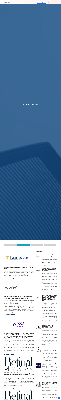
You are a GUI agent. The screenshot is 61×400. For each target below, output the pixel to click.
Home (15, 2)
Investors (54, 2)
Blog (49, 2)
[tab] (10, 245)
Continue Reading (9, 278)
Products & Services (30, 2)
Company (21, 2)
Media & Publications (41, 2)
